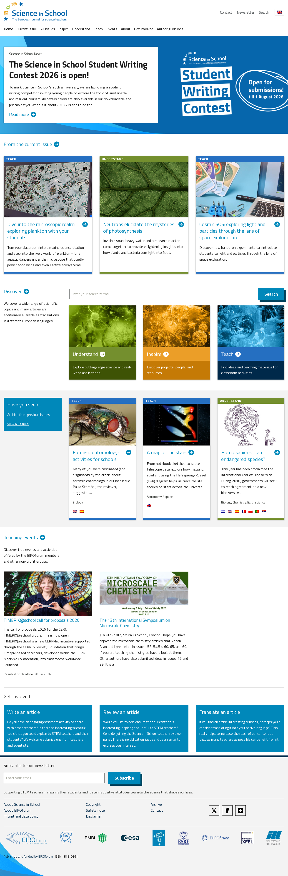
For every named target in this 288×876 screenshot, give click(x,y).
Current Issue (27, 29)
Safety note (95, 810)
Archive (156, 804)
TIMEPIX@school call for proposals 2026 (42, 620)
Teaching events (25, 538)
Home (8, 29)
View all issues (18, 424)
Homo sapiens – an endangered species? (251, 456)
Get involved (143, 29)
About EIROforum (17, 810)
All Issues (47, 29)
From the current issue (28, 144)
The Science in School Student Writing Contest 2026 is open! (78, 70)
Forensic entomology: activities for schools (102, 456)
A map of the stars (171, 453)
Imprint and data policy (21, 816)
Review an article (121, 712)
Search (264, 12)
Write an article (23, 712)
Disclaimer (94, 816)
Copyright (93, 804)
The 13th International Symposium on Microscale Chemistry (135, 623)
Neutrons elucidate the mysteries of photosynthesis (144, 227)
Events (111, 29)
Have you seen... (24, 404)
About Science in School (22, 804)
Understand (81, 29)
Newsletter (245, 12)
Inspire (64, 29)
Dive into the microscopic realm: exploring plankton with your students (48, 231)
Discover (17, 292)
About (125, 29)
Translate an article (219, 712)
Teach (98, 29)
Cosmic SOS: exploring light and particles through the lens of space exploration (240, 231)
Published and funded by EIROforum (28, 856)
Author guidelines (170, 29)
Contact (226, 12)
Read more (22, 114)
